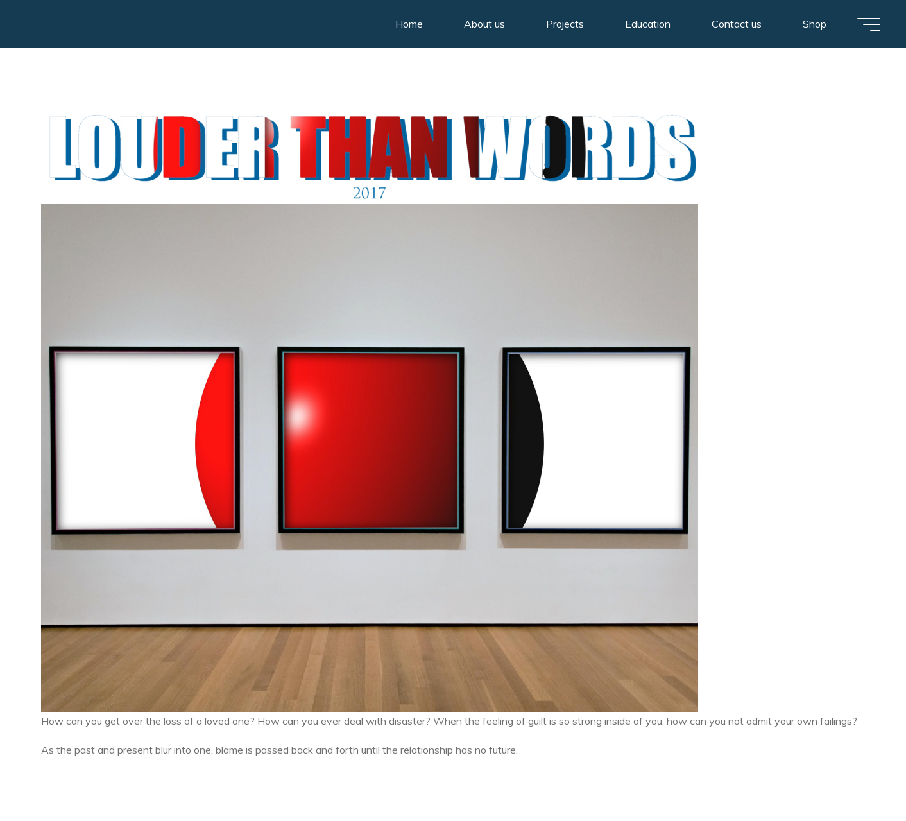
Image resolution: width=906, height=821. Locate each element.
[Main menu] (868, 24)
